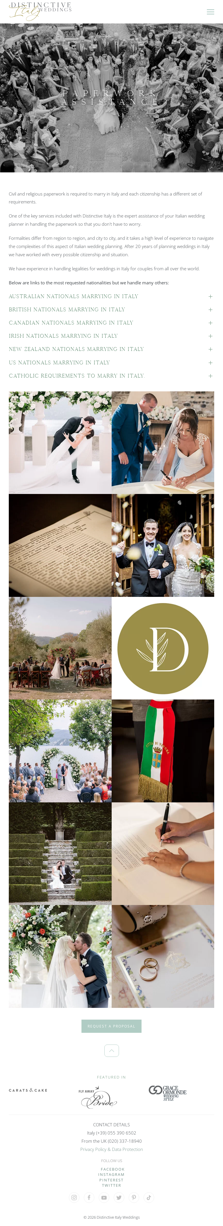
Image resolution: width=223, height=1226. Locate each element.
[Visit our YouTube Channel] (104, 1197)
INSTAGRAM (111, 1174)
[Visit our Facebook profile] (89, 1197)
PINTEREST (111, 1180)
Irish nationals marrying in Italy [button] (63, 336)
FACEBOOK (113, 1169)
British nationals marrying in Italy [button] (67, 309)
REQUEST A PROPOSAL (111, 1026)
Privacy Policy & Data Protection (111, 1149)
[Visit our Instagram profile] (74, 1197)
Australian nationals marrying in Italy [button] (73, 296)
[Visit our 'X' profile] (119, 1197)
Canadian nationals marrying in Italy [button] (71, 322)
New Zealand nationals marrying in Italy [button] (76, 349)
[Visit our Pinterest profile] (134, 1197)
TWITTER (111, 1185)
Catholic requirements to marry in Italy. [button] (77, 375)
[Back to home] (40, 11)
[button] (210, 11)
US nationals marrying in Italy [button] (59, 362)
